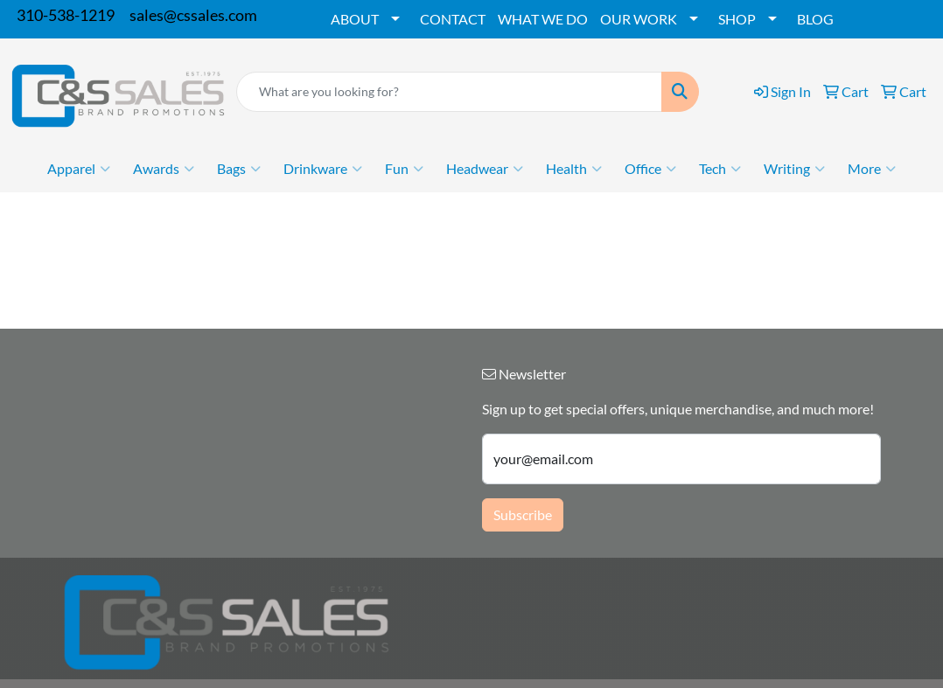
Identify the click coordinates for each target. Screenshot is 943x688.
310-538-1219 (66, 14)
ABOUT (355, 18)
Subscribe (522, 514)
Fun (404, 168)
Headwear (484, 168)
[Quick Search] (449, 92)
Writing (794, 168)
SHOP (737, 18)
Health (574, 168)
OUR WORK (638, 18)
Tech (720, 168)
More (872, 168)
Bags (239, 168)
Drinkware (322, 168)
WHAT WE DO (543, 18)
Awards (163, 168)
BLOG (815, 18)
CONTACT (452, 18)
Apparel (78, 168)
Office (650, 168)
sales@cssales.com (193, 14)
